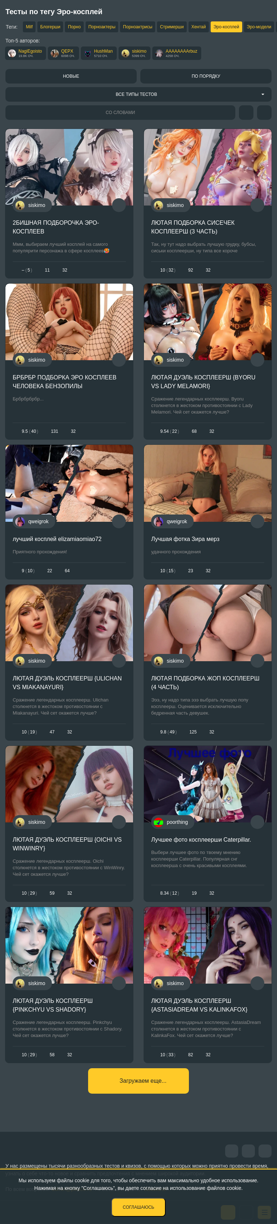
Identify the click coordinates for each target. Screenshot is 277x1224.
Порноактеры (102, 26)
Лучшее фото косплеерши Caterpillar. (201, 840)
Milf (29, 26)
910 (28, 570)
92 (190, 270)
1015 (167, 570)
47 (52, 732)
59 (52, 893)
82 (190, 1054)
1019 (29, 732)
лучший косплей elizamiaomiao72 (57, 539)
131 (54, 431)
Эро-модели (259, 26)
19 (194, 893)
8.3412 (169, 893)
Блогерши (50, 26)
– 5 (27, 270)
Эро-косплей (226, 26)
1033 (167, 1054)
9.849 (168, 732)
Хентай (198, 26)
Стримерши (171, 26)
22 (49, 570)
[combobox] (138, 94)
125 (193, 732)
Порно (74, 26)
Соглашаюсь (138, 1207)
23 (190, 570)
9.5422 (169, 431)
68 (194, 431)
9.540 (30, 431)
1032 (167, 270)
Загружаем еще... (143, 1081)
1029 (29, 893)
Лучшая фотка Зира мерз (185, 539)
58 (52, 1054)
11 (47, 270)
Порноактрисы (137, 26)
